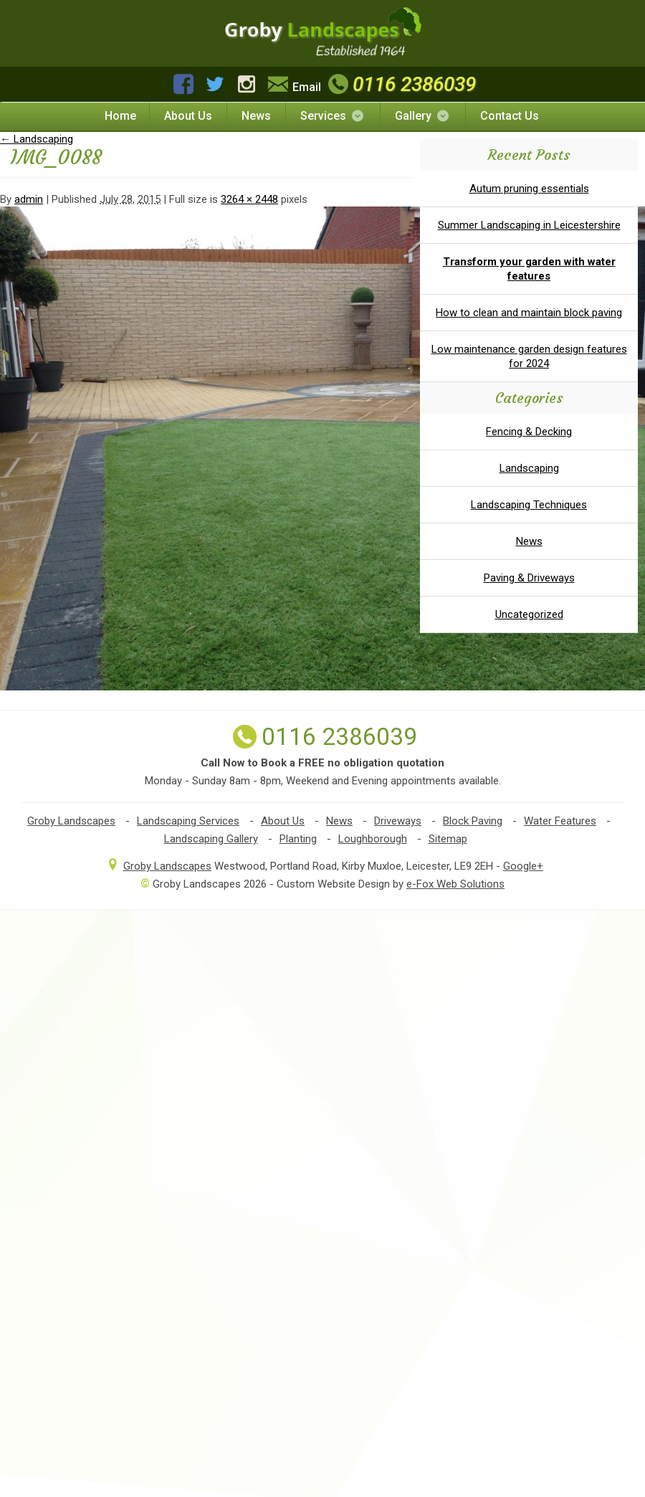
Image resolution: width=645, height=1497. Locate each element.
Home (120, 116)
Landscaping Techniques (529, 504)
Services (333, 116)
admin (28, 199)
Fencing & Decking (529, 431)
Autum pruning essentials (529, 188)
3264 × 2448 (249, 199)
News (256, 116)
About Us (188, 116)
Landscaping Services (188, 820)
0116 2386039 (400, 84)
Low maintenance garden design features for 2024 (529, 356)
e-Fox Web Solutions (455, 884)
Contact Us (509, 116)
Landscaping (36, 139)
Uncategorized (529, 614)
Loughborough (372, 838)
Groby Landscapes (71, 820)
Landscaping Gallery (211, 838)
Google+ (523, 866)
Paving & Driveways (529, 577)
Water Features (560, 820)
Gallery (423, 116)
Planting (298, 838)
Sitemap (448, 838)
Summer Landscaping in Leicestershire (529, 225)
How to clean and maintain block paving (529, 312)
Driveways (397, 820)
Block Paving (472, 820)
